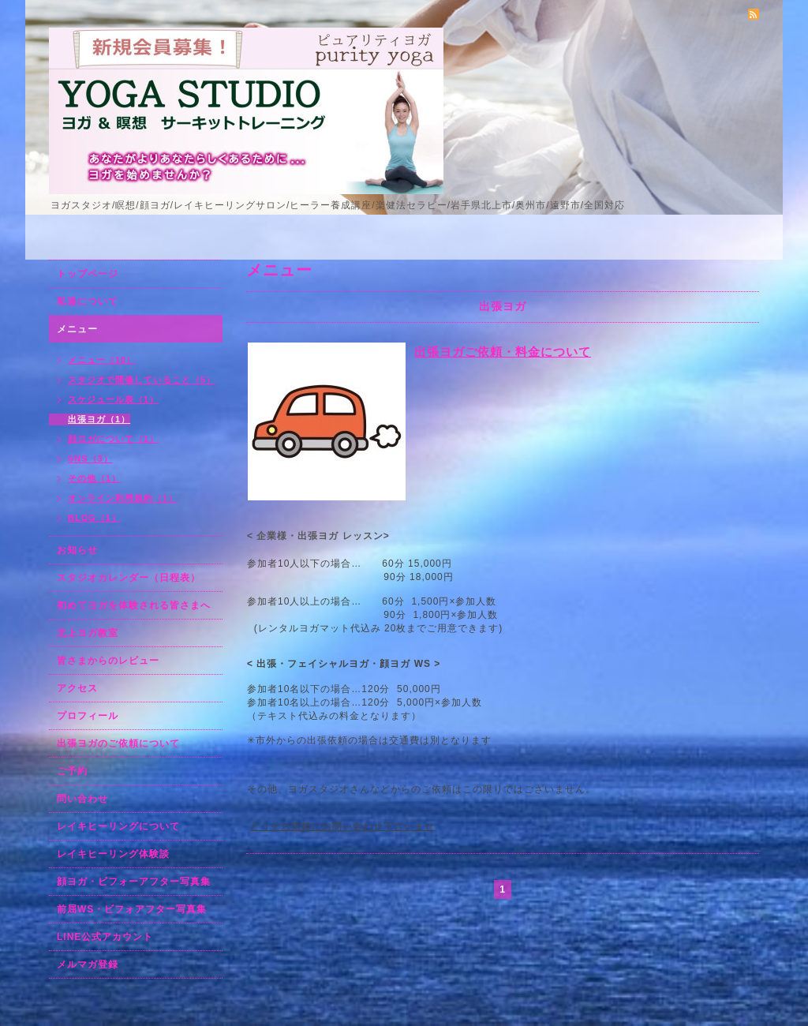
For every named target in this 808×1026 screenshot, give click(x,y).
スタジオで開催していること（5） (141, 379)
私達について (87, 301)
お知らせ (77, 550)
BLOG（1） (94, 517)
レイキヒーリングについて (118, 826)
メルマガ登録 (87, 964)
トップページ (87, 273)
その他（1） (94, 478)
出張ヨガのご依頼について (118, 743)
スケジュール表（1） (113, 399)
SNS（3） (90, 458)
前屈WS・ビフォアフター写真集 (132, 909)
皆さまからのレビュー (108, 660)
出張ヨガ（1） (99, 419)
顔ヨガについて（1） (113, 439)
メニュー (77, 329)
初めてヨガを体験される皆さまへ (134, 605)
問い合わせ (82, 798)
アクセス (77, 688)
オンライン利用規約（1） (123, 498)
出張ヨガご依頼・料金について (502, 351)
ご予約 (72, 771)
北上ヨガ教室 (87, 632)
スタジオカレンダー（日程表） (128, 577)
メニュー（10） (102, 360)
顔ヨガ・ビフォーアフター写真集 (134, 881)
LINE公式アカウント (105, 936)
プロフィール (87, 715)
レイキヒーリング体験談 (113, 853)
